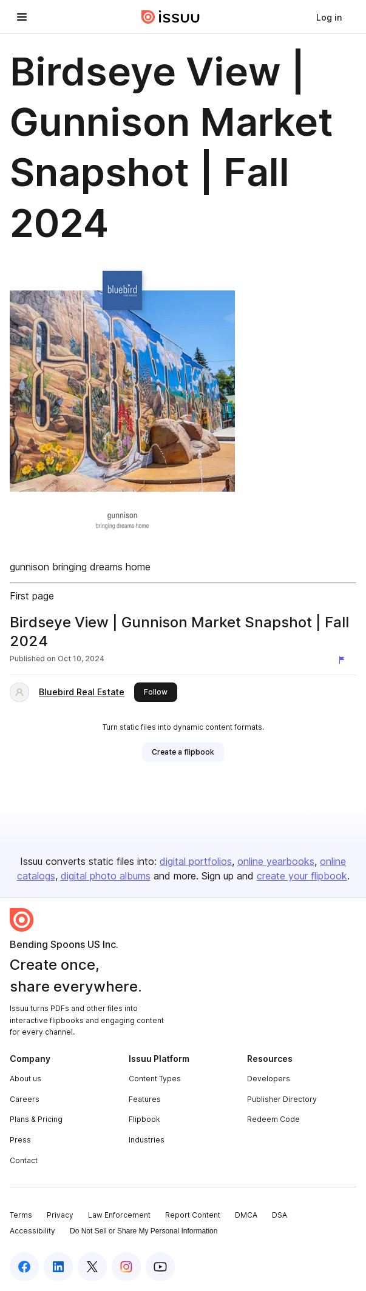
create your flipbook (302, 876)
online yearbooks (275, 861)
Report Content (192, 1214)
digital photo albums (106, 876)
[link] (329, 17)
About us (25, 1078)
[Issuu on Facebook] (24, 1266)
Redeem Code (273, 1119)
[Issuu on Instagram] (126, 1266)
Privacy (60, 1214)
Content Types (155, 1078)
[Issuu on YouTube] (160, 1266)
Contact (24, 1160)
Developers (268, 1078)
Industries (146, 1139)
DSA (279, 1214)
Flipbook (144, 1119)
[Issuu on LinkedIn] (58, 1266)
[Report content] (344, 660)
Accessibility (32, 1230)
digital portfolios (196, 861)
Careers (24, 1099)
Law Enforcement (119, 1214)
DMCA (246, 1214)
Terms (21, 1214)
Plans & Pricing (36, 1119)
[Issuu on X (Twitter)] (92, 1266)
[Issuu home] (171, 17)
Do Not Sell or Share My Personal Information (143, 1231)
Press (20, 1139)
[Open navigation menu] (22, 17)
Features (145, 1099)
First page (32, 596)
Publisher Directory (282, 1099)
